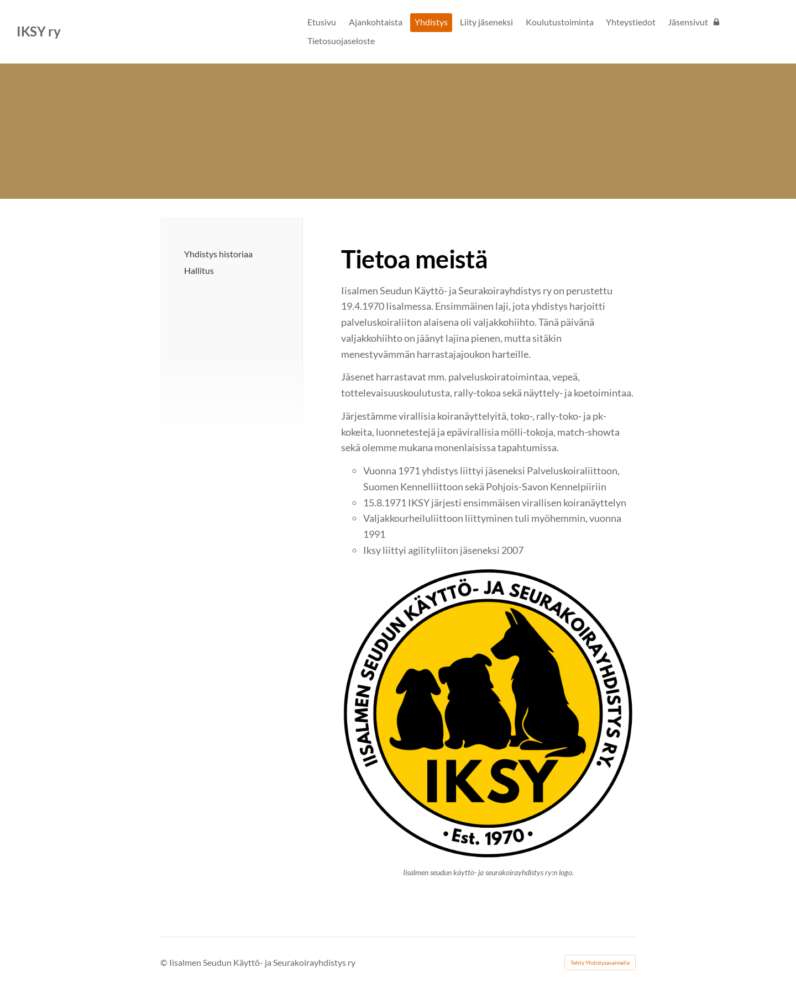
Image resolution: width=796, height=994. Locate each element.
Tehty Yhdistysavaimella (600, 962)
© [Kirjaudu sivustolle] (164, 962)
